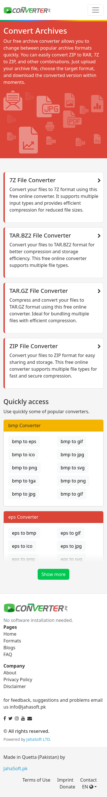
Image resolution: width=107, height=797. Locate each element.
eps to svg (71, 559)
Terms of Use (37, 780)
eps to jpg (71, 546)
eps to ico (22, 546)
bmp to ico (23, 454)
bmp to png (24, 468)
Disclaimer (14, 686)
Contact (88, 780)
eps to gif (71, 533)
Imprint (65, 780)
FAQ (7, 654)
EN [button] (87, 787)
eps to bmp (24, 533)
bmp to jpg (72, 454)
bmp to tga (24, 481)
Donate (67, 787)
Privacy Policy (17, 679)
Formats (12, 641)
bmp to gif (72, 441)
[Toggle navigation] (96, 10)
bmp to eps (24, 441)
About (9, 673)
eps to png (23, 559)
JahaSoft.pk (15, 768)
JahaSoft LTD (38, 739)
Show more (53, 574)
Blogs (9, 647)
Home (10, 634)
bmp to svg (73, 468)
